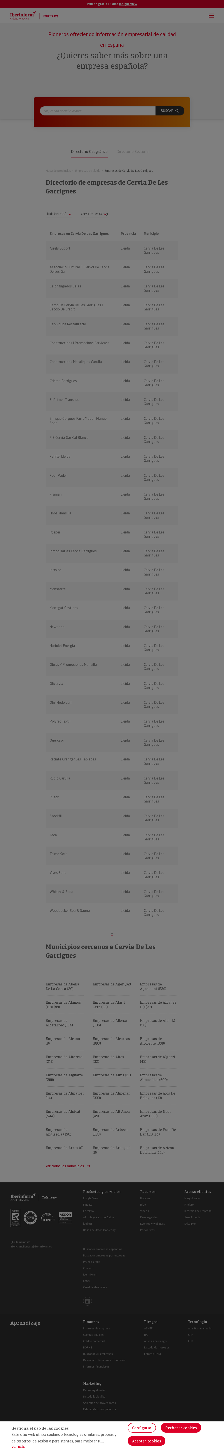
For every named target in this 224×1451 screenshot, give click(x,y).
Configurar (142, 1427)
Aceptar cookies (146, 1441)
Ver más (18, 1446)
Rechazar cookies (181, 1427)
